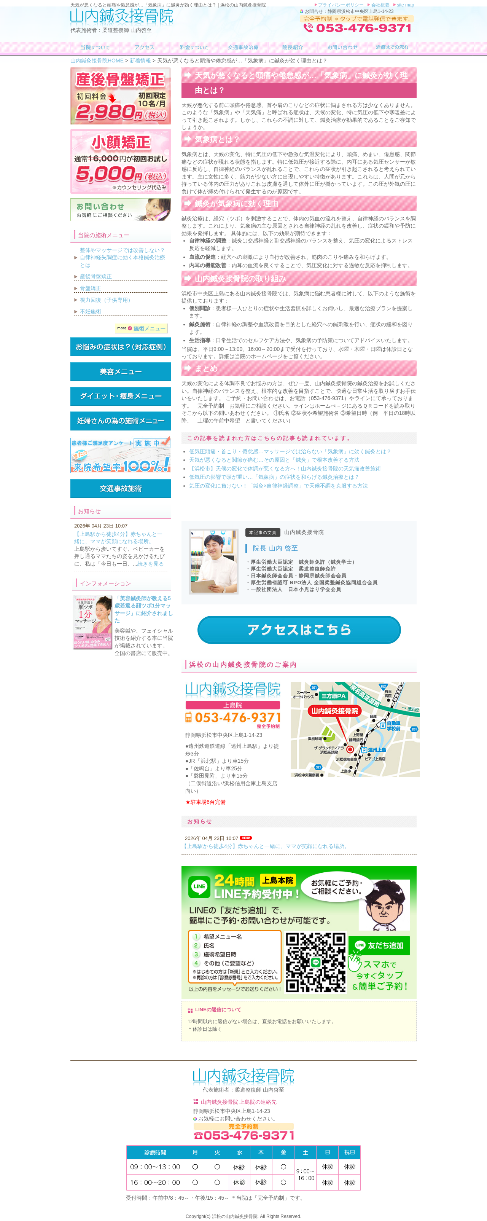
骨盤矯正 (90, 288)
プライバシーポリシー (340, 5)
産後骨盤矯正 (96, 276)
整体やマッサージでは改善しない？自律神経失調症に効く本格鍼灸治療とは (122, 257)
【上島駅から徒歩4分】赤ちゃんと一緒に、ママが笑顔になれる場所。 (265, 846)
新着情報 (140, 60)
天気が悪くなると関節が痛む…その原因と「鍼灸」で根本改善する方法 (274, 460)
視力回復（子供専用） (106, 300)
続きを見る (150, 564)
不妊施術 (90, 311)
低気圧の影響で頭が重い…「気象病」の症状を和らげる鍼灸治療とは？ (274, 477)
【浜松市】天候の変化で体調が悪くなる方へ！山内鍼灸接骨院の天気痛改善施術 (285, 468)
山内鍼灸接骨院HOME (97, 60)
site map (405, 5)
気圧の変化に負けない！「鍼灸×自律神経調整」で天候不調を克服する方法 (278, 486)
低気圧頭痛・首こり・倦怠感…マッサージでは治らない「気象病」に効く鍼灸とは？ (290, 451)
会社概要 (380, 5)
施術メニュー (141, 328)
